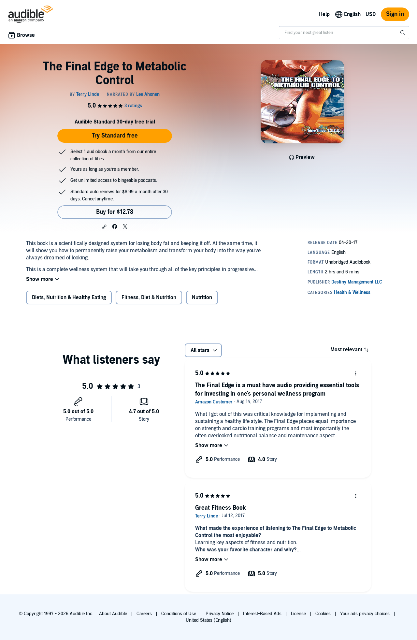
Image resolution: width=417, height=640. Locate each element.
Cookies (323, 614)
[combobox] (344, 32)
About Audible (113, 614)
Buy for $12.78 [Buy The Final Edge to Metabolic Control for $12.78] (114, 212)
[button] (104, 226)
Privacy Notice (220, 614)
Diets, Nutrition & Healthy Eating (69, 297)
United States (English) (208, 620)
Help (324, 14)
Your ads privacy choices (365, 614)
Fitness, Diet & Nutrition (149, 297)
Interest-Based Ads (262, 614)
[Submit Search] (403, 32)
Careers (144, 614)
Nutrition (202, 297)
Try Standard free (115, 135)
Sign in (395, 14)
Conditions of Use (178, 614)
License (298, 614)
